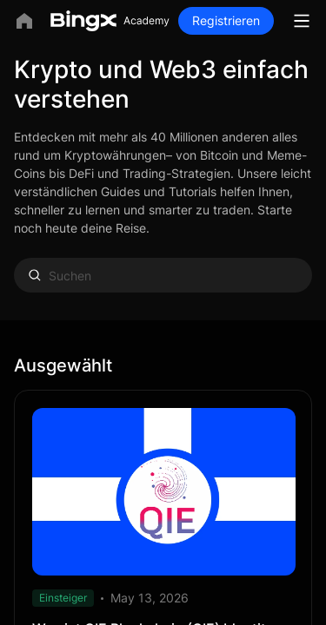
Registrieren (226, 20)
